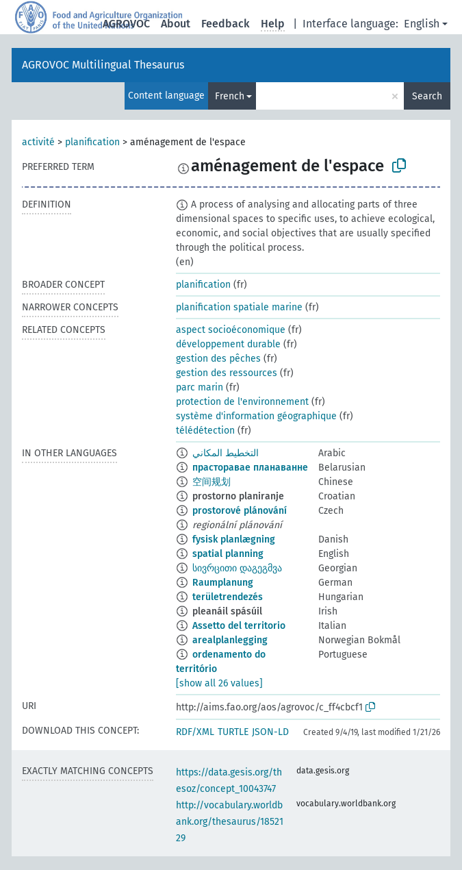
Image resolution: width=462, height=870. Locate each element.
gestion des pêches (218, 358)
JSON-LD (270, 732)
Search (427, 96)
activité (38, 142)
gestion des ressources (226, 373)
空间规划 (211, 482)
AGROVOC (126, 23)
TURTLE (233, 732)
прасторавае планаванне (250, 467)
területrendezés (227, 597)
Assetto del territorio (238, 626)
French (229, 96)
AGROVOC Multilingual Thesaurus (103, 64)
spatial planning (228, 554)
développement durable (228, 344)
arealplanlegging (230, 640)
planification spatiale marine (239, 307)
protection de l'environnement (242, 402)
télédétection (205, 430)
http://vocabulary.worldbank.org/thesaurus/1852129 (229, 821)
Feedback (225, 23)
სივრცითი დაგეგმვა (237, 568)
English (421, 23)
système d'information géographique (256, 416)
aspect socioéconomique (230, 330)
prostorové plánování (239, 511)
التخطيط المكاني (225, 453)
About (175, 23)
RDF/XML (195, 732)
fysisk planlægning (233, 539)
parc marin (199, 387)
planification (92, 142)
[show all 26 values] (219, 683)
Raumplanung (222, 582)
